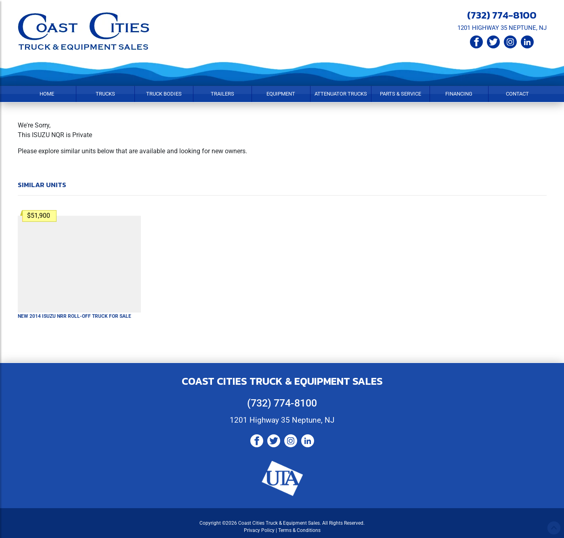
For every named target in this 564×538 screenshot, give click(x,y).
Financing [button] (458, 94)
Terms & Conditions (299, 530)
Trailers (222, 94)
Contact (517, 94)
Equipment (280, 94)
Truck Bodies (164, 94)
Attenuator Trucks (340, 94)
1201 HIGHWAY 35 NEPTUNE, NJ (502, 27)
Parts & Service (400, 94)
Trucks (105, 94)
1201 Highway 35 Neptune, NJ (282, 420)
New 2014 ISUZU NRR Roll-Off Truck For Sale (74, 316)
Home (47, 94)
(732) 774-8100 (502, 15)
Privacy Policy (259, 530)
